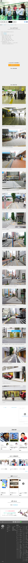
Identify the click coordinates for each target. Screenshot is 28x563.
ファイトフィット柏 (25, 549)
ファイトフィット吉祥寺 (25, 526)
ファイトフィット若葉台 (25, 527)
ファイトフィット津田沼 (25, 550)
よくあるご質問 (13, 526)
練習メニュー (8, 529)
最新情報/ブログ (8, 527)
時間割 (7, 531)
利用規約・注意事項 (14, 530)
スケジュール (22, 1)
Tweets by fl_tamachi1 (14, 407)
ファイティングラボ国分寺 (25, 532)
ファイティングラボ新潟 (25, 551)
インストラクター (8, 530)
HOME (2, 527)
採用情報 (13, 527)
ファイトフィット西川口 (25, 541)
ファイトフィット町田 (25, 528)
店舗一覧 (26, 471)
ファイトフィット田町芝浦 (19, 541)
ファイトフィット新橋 (18, 544)
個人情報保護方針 (14, 529)
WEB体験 (25, 1)
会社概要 (13, 528)
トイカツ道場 (4, 407)
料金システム (8, 528)
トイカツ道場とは (8, 526)
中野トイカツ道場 (18, 526)
